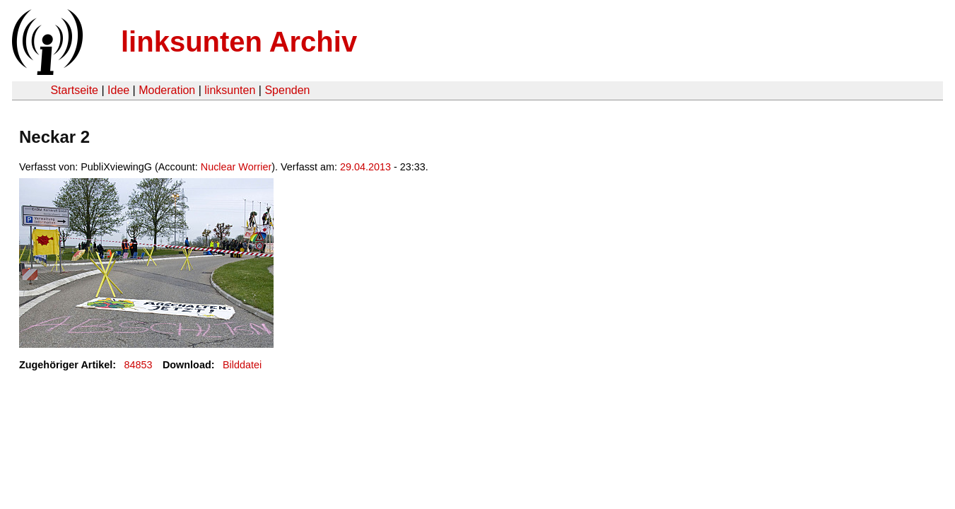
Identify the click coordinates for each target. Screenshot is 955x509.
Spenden (287, 90)
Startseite (74, 90)
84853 (138, 364)
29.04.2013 (365, 166)
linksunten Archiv (239, 41)
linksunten (229, 90)
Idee (118, 90)
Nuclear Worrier (236, 166)
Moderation (167, 90)
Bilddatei (242, 364)
